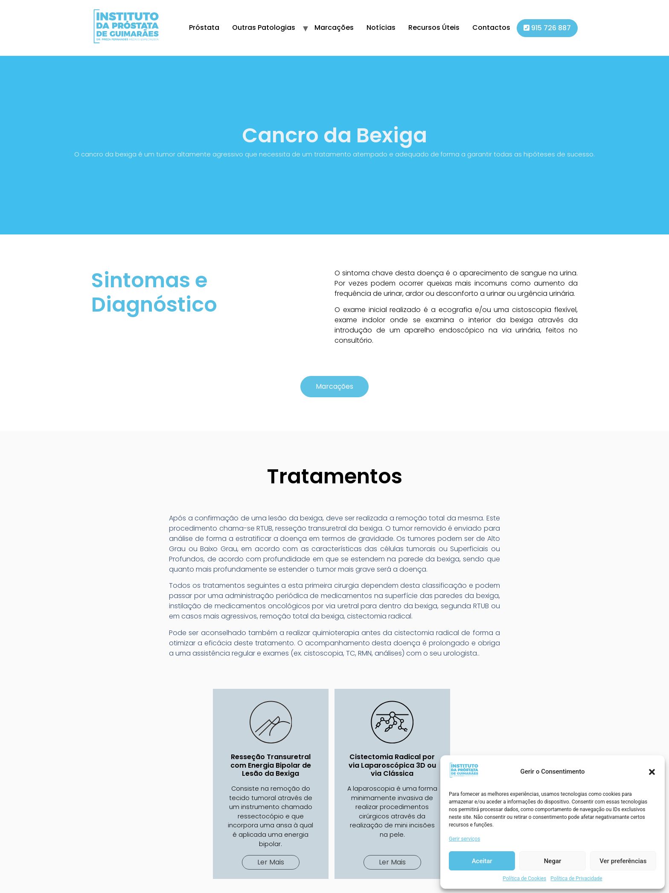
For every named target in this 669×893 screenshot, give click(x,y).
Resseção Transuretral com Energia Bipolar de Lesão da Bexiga (270, 765)
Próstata (204, 27)
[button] (652, 772)
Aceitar (482, 861)
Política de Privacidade (576, 878)
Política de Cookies (524, 878)
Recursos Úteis (434, 27)
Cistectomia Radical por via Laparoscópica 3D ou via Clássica (392, 765)
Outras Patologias (263, 27)
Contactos (491, 27)
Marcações (334, 27)
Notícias (381, 27)
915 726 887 (547, 28)
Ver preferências (622, 861)
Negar (552, 861)
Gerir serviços (464, 839)
